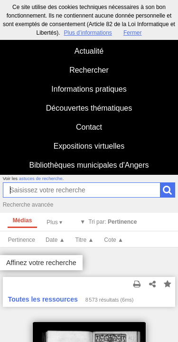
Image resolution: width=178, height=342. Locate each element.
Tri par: (112, 221)
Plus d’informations (88, 32)
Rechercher (89, 70)
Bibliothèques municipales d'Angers (89, 165)
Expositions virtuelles (89, 146)
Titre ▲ (84, 240)
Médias (22, 220)
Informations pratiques (88, 89)
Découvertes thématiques (89, 108)
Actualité (89, 51)
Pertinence (21, 240)
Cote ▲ (113, 240)
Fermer (132, 32)
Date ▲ (55, 240)
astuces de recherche (41, 178)
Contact (89, 127)
